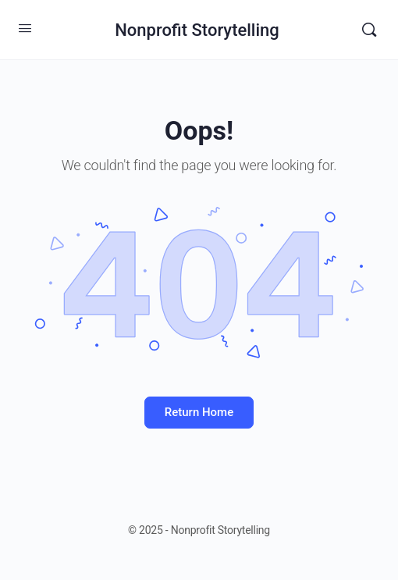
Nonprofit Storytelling (197, 30)
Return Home (199, 412)
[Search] (369, 29)
